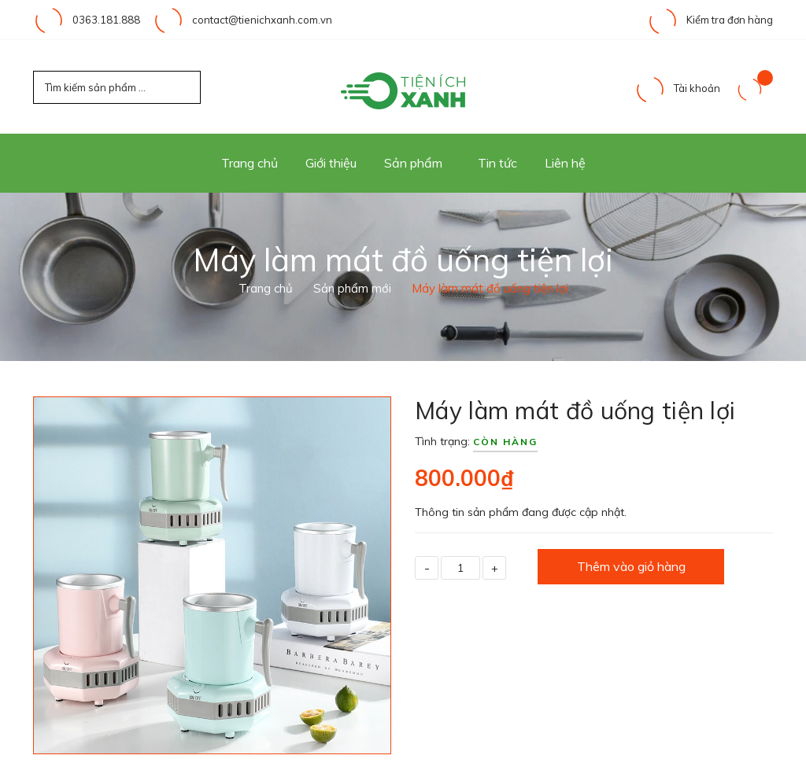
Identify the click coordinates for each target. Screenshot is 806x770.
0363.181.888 (106, 19)
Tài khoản (677, 88)
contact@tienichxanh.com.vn (262, 19)
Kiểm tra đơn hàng (710, 19)
